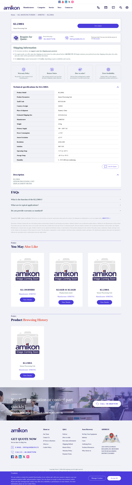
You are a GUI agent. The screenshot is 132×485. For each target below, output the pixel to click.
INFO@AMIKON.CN (31, 447)
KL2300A (104, 289)
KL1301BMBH (27, 289)
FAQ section (96, 38)
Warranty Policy (67, 450)
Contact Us (46, 437)
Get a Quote (98, 26)
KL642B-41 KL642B (66, 289)
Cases (83, 440)
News (59, 7)
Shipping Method (68, 444)
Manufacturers (28, 7)
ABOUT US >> (106, 218)
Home (13, 15)
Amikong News (86, 444)
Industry (84, 437)
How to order (66, 437)
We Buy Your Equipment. (89, 434)
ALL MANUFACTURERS (26, 15)
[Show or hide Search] (121, 7)
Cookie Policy (47, 447)
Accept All (114, 478)
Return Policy (67, 447)
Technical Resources (88, 447)
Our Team (46, 434)
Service (51, 7)
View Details (27, 299)
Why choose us (86, 450)
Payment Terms (67, 454)
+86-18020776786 (30, 452)
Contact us (69, 7)
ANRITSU (41, 15)
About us (45, 444)
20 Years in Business (49, 440)
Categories (41, 7)
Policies (65, 434)
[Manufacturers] (127, 7)
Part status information (69, 440)
